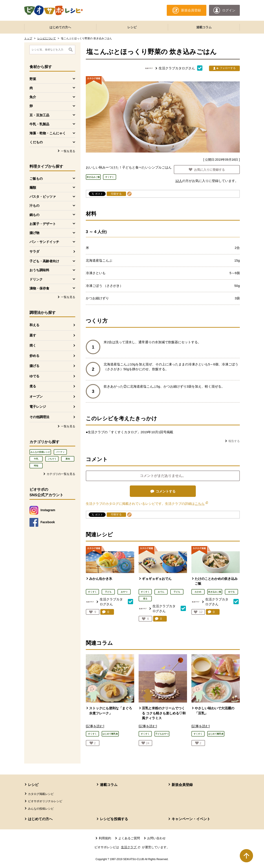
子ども (108, 592)
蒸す (32, 335)
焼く (32, 345)
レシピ (132, 27)
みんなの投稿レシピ (40, 452)
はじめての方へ (60, 27)
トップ (28, 38)
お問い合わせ (156, 838)
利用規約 (105, 838)
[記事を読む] (95, 726)
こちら (201, 503)
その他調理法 (39, 417)
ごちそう (52, 459)
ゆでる (34, 376)
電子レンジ (37, 406)
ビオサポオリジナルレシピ (45, 801)
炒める (34, 356)
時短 (36, 465)
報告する (234, 441)
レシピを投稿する (114, 819)
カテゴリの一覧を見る (61, 474)
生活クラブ (131, 847)
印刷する (116, 193)
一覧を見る (68, 151)
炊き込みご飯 (214, 592)
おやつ (124, 592)
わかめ (198, 592)
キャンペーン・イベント (191, 819)
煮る (32, 386)
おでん (161, 592)
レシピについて (46, 38)
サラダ (34, 251)
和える (34, 325)
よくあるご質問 (129, 838)
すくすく (92, 592)
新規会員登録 (182, 785)
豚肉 (68, 459)
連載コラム (204, 27)
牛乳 (36, 459)
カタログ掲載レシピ (41, 794)
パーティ (60, 452)
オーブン (36, 396)
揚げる (34, 366)
